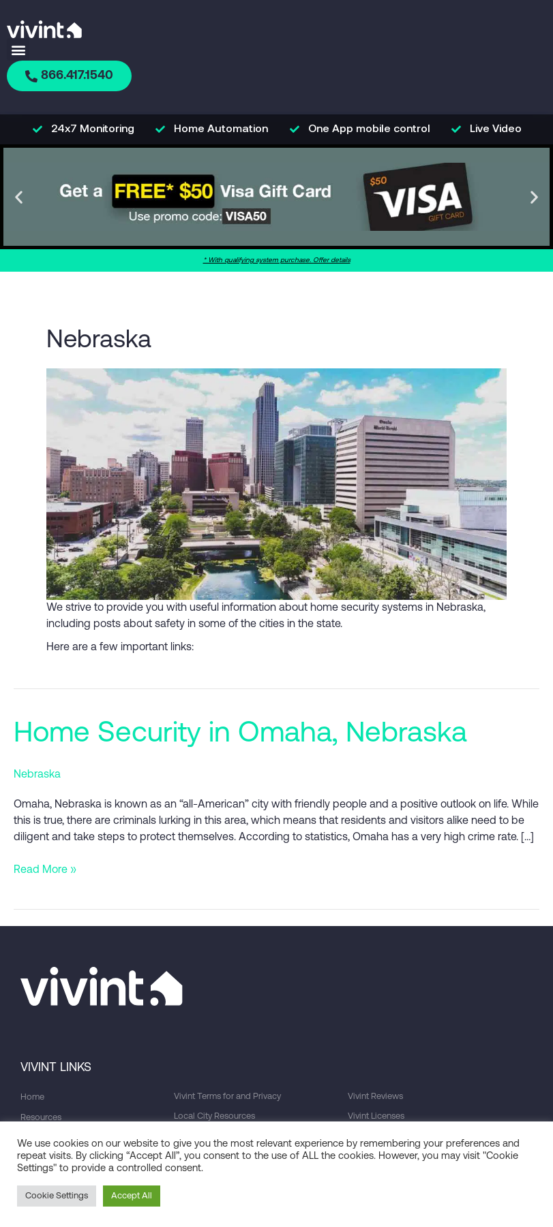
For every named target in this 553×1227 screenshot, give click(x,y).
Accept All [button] (131, 1196)
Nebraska (37, 775)
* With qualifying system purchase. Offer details (276, 261)
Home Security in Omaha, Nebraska (240, 735)
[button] (18, 49)
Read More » (45, 869)
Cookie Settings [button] (56, 1196)
